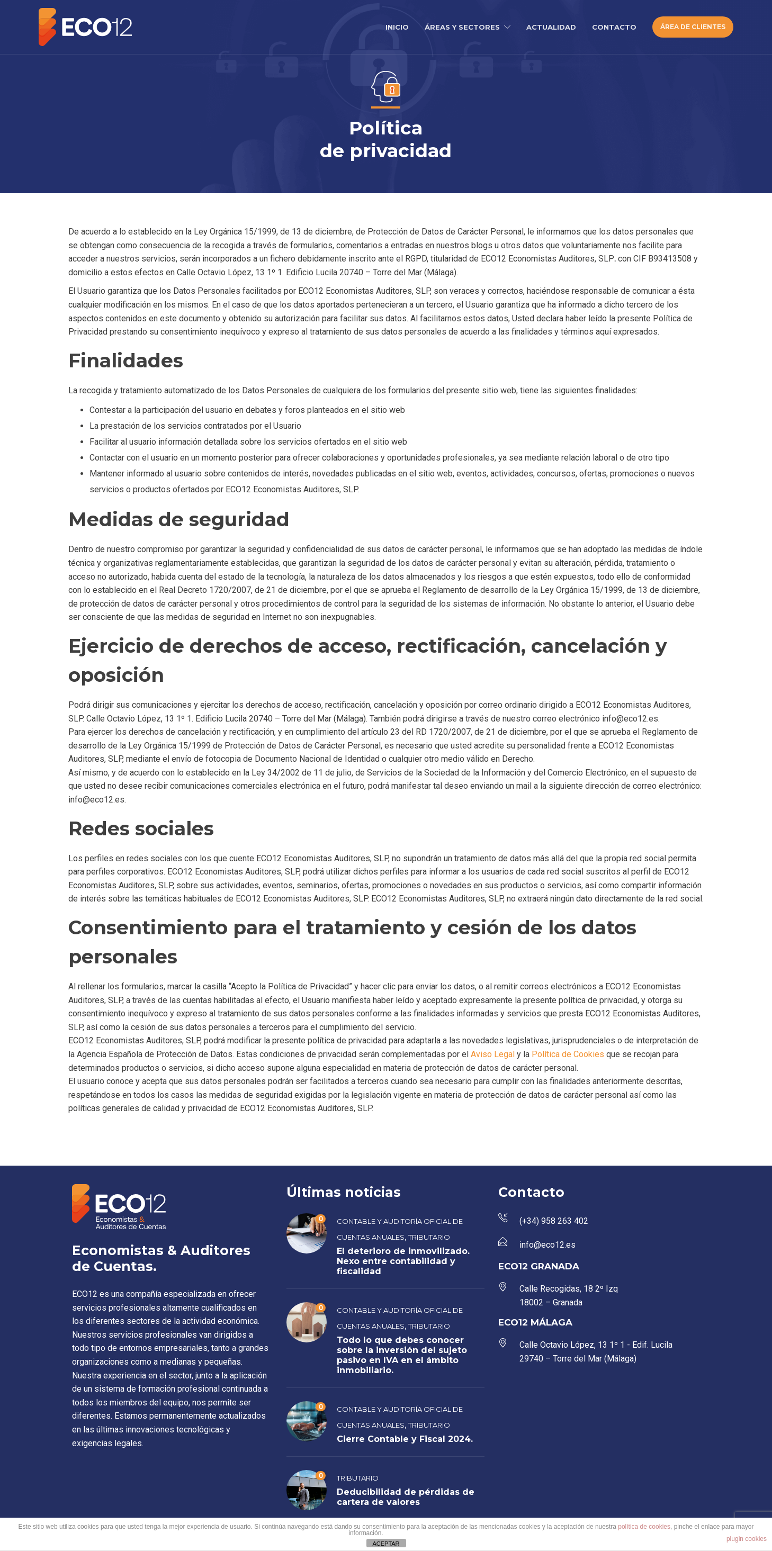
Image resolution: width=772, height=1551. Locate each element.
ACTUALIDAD (551, 27)
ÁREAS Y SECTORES (462, 27)
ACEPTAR (385, 1543)
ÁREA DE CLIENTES (692, 27)
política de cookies (644, 1526)
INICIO (397, 27)
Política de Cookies (569, 1054)
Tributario (429, 1237)
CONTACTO (614, 27)
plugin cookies (746, 1539)
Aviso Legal (494, 1054)
